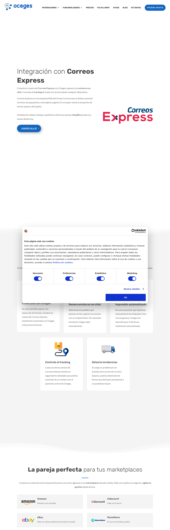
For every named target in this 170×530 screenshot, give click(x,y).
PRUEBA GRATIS (155, 8)
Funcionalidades (71, 8)
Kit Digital (136, 8)
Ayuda (116, 8)
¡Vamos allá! (29, 128)
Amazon (42, 498)
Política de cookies (63, 262)
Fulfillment (103, 8)
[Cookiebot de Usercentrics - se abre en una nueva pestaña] (133, 231)
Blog (125, 8)
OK (125, 297)
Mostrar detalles (132, 289)
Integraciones (49, 8)
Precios (90, 8)
